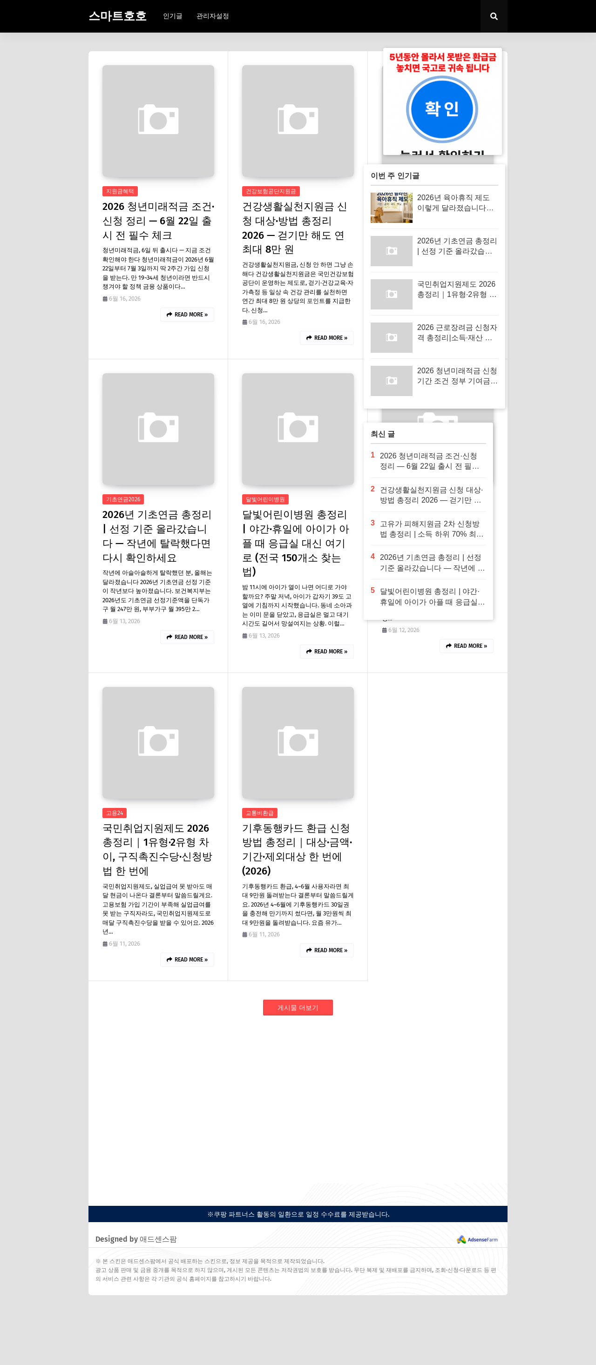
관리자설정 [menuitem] (212, 16)
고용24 (114, 813)
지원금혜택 (120, 191)
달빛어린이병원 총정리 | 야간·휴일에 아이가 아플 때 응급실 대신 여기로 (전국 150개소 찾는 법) (295, 543)
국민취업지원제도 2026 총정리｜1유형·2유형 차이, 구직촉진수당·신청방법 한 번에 (157, 849)
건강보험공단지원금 (271, 191)
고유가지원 (399, 499)
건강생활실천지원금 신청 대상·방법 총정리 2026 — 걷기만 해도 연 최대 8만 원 (294, 228)
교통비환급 (260, 813)
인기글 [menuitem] (173, 16)
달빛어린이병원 (265, 499)
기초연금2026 (123, 499)
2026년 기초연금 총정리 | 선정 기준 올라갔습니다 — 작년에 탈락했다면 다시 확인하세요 (157, 536)
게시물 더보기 (298, 1008)
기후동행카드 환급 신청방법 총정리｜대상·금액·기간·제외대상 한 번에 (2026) (297, 849)
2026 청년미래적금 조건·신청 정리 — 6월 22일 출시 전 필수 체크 (158, 221)
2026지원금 (400, 191)
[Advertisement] (298, 1100)
